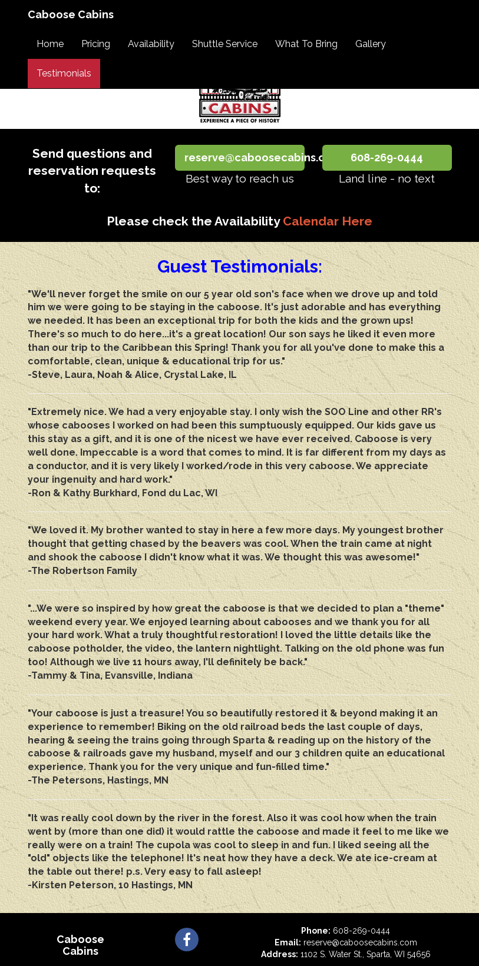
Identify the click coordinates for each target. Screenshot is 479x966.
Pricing (95, 43)
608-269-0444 (387, 157)
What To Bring (306, 43)
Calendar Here (327, 221)
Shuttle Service (224, 43)
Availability (151, 43)
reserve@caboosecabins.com (244, 157)
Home (50, 43)
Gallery (370, 43)
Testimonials (64, 73)
